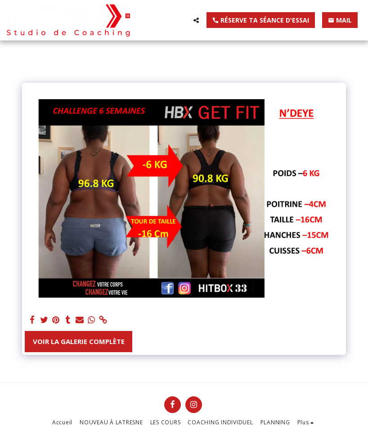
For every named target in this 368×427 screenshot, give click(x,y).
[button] (196, 20)
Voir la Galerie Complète (79, 341)
